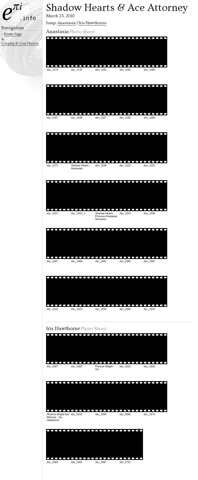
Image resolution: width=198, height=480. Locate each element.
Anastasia (66, 23)
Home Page (13, 34)
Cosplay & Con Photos (20, 43)
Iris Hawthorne (92, 23)
